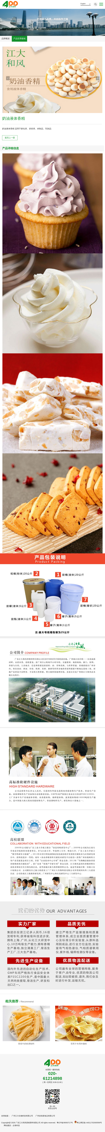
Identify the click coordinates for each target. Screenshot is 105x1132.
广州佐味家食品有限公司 (45, 1116)
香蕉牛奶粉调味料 (71, 1044)
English (83, 4)
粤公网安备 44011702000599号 (88, 1122)
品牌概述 (6, 38)
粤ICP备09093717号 (65, 1123)
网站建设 (7, 1125)
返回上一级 (10, 138)
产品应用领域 (19, 38)
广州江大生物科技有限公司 (22, 1116)
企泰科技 (16, 1125)
